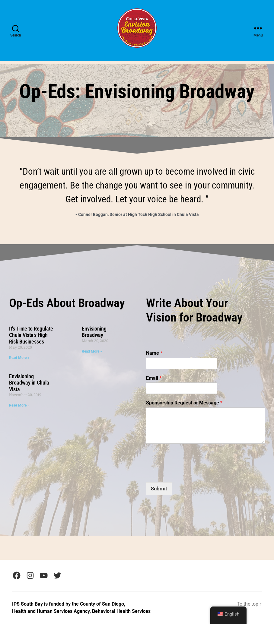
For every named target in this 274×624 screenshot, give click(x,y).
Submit (159, 489)
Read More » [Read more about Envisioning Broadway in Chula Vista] (19, 405)
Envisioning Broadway (94, 331)
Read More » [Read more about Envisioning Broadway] (92, 351)
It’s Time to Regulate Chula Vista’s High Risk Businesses (31, 335)
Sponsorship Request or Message (184, 403)
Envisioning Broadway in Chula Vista (29, 382)
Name (154, 353)
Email (153, 378)
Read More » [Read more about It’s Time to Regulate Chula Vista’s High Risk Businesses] (19, 358)
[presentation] (192, 461)
